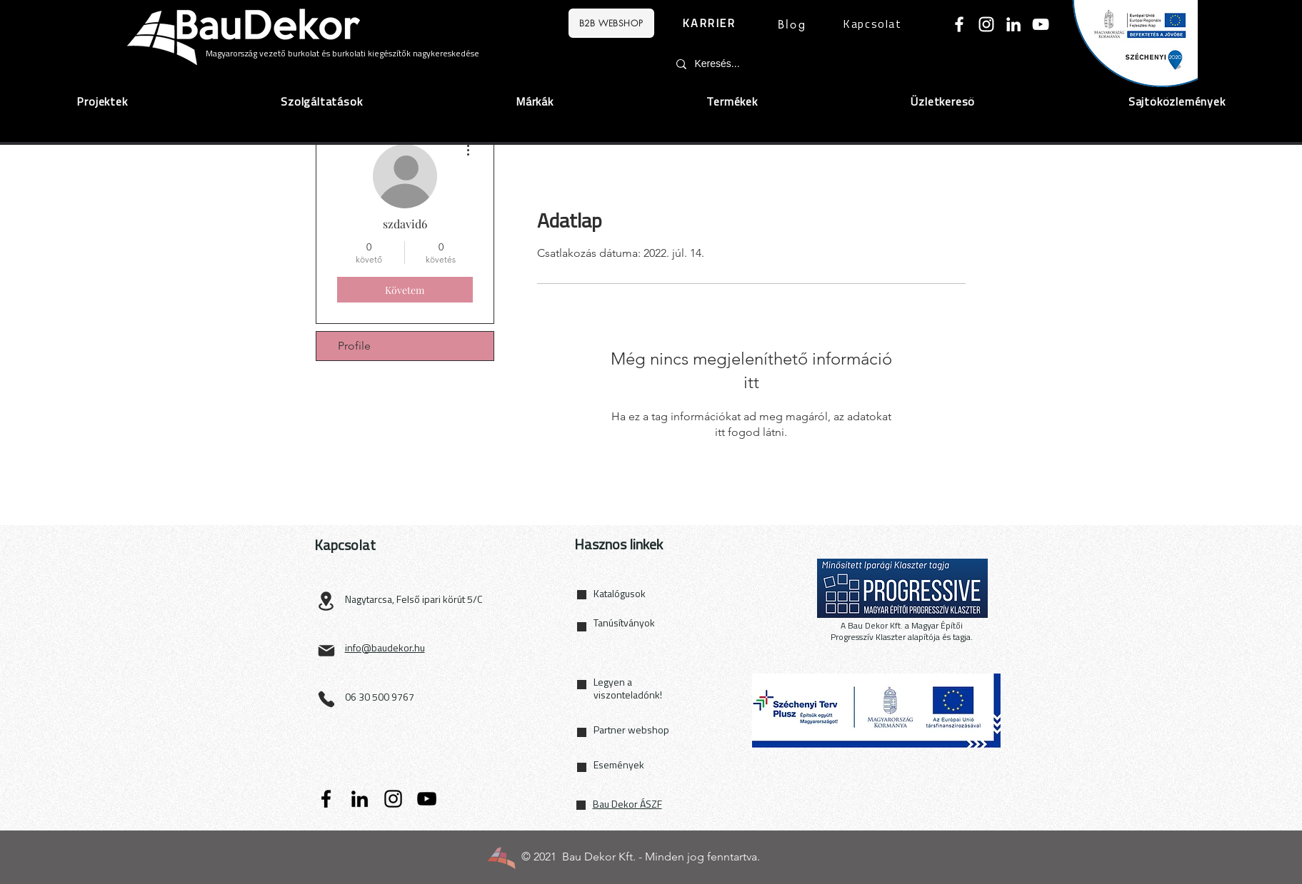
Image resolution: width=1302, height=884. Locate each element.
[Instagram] (986, 24)
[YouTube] (1041, 24)
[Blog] (792, 24)
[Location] (326, 601)
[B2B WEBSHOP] (611, 23)
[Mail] (326, 650)
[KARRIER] (710, 24)
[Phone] (326, 699)
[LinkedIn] (1013, 24)
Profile (354, 345)
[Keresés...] (791, 64)
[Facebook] (959, 24)
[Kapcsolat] (874, 25)
